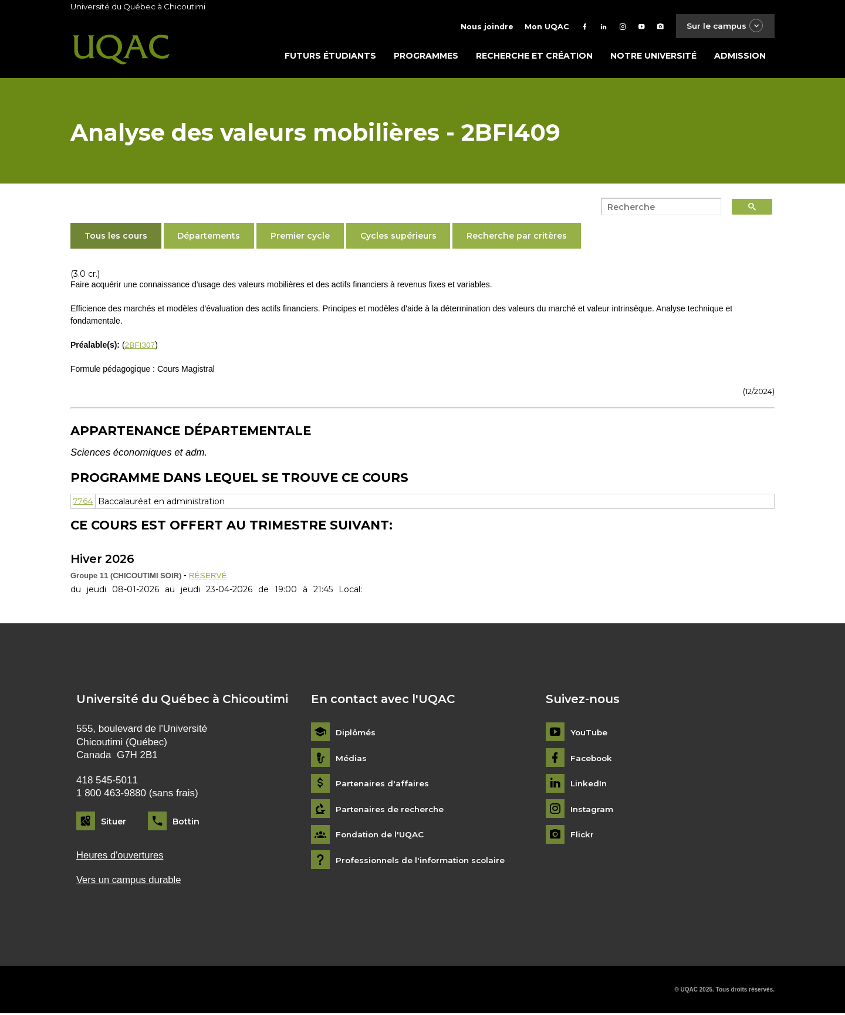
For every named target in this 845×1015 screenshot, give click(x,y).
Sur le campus (723, 26)
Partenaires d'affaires (383, 784)
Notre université (653, 57)
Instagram (592, 810)
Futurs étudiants (330, 57)
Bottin (186, 822)
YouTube (589, 733)
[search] (657, 208)
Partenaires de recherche (391, 810)
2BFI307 (140, 346)
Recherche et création (534, 57)
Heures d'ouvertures (120, 855)
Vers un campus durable (130, 881)
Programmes (426, 57)
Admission (740, 57)
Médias (351, 759)
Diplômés (356, 733)
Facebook (592, 759)
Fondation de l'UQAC (381, 835)
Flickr (582, 835)
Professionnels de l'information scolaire (423, 861)
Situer (113, 822)
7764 (83, 502)
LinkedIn (589, 784)
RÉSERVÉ (208, 576)
